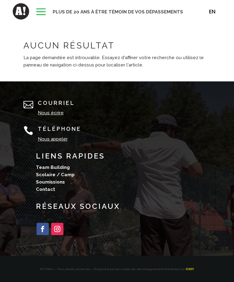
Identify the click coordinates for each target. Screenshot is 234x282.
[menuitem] (41, 12)
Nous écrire (51, 113)
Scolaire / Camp (55, 174)
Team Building (53, 167)
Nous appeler (53, 139)
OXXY (190, 269)
